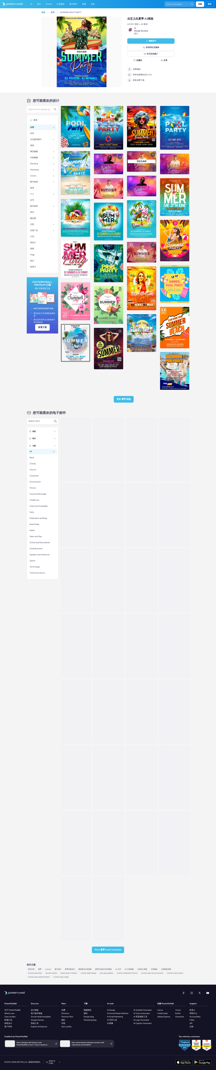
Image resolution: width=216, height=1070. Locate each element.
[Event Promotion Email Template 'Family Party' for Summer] (174, 646)
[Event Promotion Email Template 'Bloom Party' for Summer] (76, 712)
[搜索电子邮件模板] (41, 421)
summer (48, 969)
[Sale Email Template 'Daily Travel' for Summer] (109, 909)
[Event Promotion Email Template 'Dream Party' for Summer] (174, 515)
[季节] (55, 438)
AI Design (111, 1010)
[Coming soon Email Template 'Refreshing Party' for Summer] (174, 712)
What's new (9, 1013)
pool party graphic (106, 973)
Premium (65, 1013)
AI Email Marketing (115, 1017)
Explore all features (39, 1026)
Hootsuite (179, 1017)
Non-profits (66, 1026)
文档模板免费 (166, 969)
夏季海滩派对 (70, 969)
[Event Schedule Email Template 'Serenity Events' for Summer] (174, 449)
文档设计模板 (142, 969)
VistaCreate (162, 1013)
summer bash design (88, 973)
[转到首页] (11, 4)
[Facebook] (183, 993)
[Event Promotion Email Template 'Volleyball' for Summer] (109, 646)
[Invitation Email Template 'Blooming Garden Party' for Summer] (109, 580)
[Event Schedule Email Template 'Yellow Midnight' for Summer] (141, 777)
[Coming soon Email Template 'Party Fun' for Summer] (76, 777)
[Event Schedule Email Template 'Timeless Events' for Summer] (109, 515)
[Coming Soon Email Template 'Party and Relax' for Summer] (109, 712)
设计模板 (35, 1010)
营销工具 (35, 1023)
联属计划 (8, 1020)
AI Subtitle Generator (142, 1010)
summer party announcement (152, 973)
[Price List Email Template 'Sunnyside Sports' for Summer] (174, 843)
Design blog (89, 1017)
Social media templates (41, 1017)
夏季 (39, 969)
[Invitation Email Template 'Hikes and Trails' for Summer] (141, 843)
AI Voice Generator (141, 1013)
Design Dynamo (141, 31)
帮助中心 (193, 1013)
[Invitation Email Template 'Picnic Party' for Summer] (141, 515)
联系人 (192, 1010)
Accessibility (195, 1017)
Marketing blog (90, 1020)
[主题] (55, 446)
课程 (85, 1013)
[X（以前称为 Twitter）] (199, 993)
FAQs (192, 1020)
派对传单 (31, 969)
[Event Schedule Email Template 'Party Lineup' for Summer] (76, 515)
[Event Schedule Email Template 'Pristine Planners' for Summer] (109, 449)
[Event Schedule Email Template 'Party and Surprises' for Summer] (141, 712)
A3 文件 (118, 969)
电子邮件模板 (36, 1013)
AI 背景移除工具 (140, 1017)
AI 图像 (110, 1023)
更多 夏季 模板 (124, 399)
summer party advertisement (39, 977)
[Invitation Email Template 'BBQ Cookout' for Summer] (141, 580)
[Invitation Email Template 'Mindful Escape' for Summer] (109, 843)
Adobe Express (163, 1017)
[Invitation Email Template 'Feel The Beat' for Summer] (76, 646)
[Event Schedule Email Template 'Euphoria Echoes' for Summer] (76, 909)
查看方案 (42, 327)
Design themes (37, 1020)
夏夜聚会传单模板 (85, 969)
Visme (178, 1010)
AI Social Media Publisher (118, 1013)
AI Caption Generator (142, 1023)
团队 (63, 1020)
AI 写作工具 (112, 1020)
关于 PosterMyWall (12, 1010)
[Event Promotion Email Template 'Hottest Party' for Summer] (174, 580)
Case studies (10, 1017)
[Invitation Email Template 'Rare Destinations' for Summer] (174, 777)
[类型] (55, 431)
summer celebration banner (127, 973)
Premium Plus (67, 1017)
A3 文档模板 (129, 969)
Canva (160, 1010)
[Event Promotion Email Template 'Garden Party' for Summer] (141, 646)
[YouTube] (207, 993)
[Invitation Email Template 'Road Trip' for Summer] (76, 843)
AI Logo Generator (141, 1020)
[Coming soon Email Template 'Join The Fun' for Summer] (109, 777)
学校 (63, 1023)
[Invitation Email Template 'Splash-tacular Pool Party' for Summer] (76, 580)
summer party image (61, 977)
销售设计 (8, 1023)
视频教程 (87, 1010)
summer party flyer (35, 973)
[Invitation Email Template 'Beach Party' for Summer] (76, 449)
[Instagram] (191, 993)
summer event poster (175, 973)
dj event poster (51, 973)
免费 (63, 1010)
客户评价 (8, 1026)
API (191, 1023)
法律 (191, 1026)
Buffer (178, 1013)
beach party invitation (69, 973)
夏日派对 (58, 969)
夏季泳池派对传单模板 (103, 969)
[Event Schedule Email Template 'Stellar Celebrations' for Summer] (141, 449)
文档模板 (154, 969)
